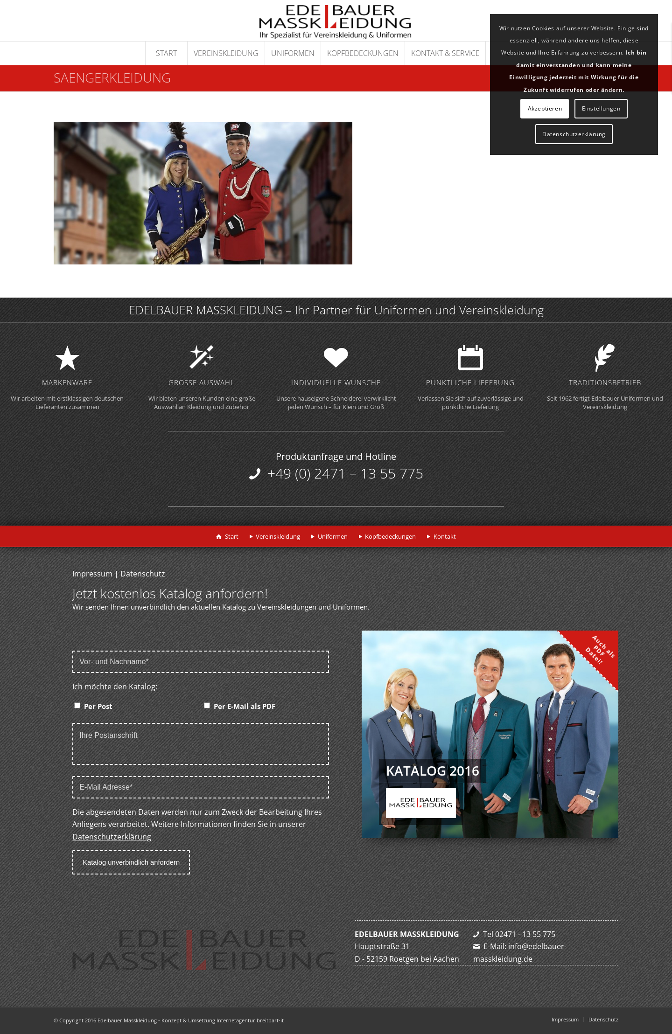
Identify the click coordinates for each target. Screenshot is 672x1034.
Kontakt (445, 536)
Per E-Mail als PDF (244, 706)
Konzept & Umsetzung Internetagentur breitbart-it (222, 1020)
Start (231, 536)
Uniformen (333, 536)
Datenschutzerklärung (111, 837)
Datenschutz (142, 574)
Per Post (98, 706)
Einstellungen (601, 108)
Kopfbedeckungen (390, 536)
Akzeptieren (545, 108)
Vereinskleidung (278, 536)
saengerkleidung (112, 77)
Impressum (92, 574)
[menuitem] (166, 53)
